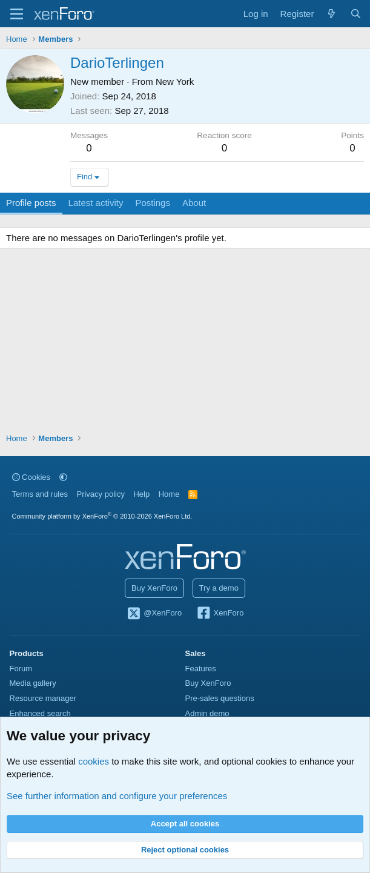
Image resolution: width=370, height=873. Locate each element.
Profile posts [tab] (31, 203)
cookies (93, 761)
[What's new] (331, 13)
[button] (63, 477)
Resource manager (43, 698)
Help (141, 494)
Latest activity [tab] (96, 203)
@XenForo (154, 613)
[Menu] (16, 14)
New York (175, 81)
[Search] (356, 13)
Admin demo (207, 713)
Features (200, 668)
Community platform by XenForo (102, 516)
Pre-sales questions (219, 698)
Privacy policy (100, 494)
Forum (21, 668)
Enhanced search (40, 713)
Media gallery (33, 683)
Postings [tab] (152, 203)
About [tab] (194, 203)
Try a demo (219, 588)
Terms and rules (40, 494)
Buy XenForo (154, 588)
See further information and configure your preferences (117, 796)
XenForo (220, 613)
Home (169, 494)
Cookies (31, 477)
